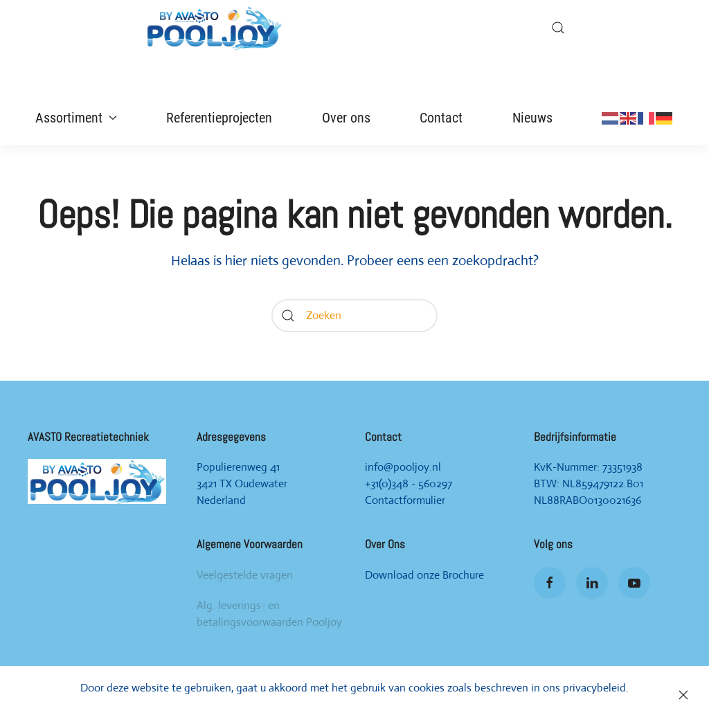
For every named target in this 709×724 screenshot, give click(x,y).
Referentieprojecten (219, 117)
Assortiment (76, 117)
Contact (441, 117)
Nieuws (532, 117)
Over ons (346, 117)
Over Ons (385, 544)
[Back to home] (214, 27)
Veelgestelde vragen (245, 575)
